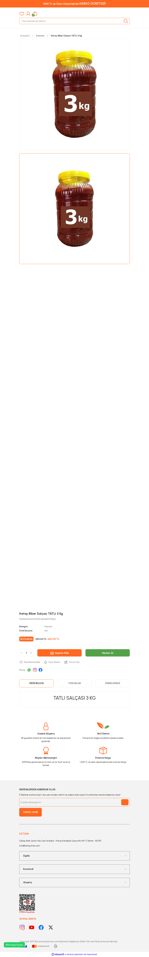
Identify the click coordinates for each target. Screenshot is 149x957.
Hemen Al (107, 652)
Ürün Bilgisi (36, 683)
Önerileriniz (112, 683)
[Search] (74, 21)
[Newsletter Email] (74, 802)
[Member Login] (28, 13)
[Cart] (34, 13)
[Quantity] (26, 652)
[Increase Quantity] (31, 652)
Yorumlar (74, 683)
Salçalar (48, 626)
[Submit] (125, 802)
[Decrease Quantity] (21, 652)
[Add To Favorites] (29, 662)
